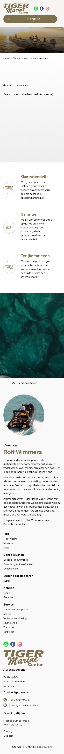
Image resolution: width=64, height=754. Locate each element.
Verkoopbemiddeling (15, 618)
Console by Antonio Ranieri (18, 564)
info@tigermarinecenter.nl (23, 705)
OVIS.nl (48, 746)
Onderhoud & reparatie (16, 609)
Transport (8, 627)
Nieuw (6, 592)
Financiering (10, 622)
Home (6, 57)
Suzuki (6, 580)
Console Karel (10, 568)
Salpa (6, 547)
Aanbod (17, 57)
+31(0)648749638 (19, 699)
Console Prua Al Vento (15, 559)
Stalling (7, 613)
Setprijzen (9, 631)
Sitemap (17, 746)
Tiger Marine (10, 538)
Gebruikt (8, 597)
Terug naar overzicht (16, 85)
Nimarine (8, 543)
